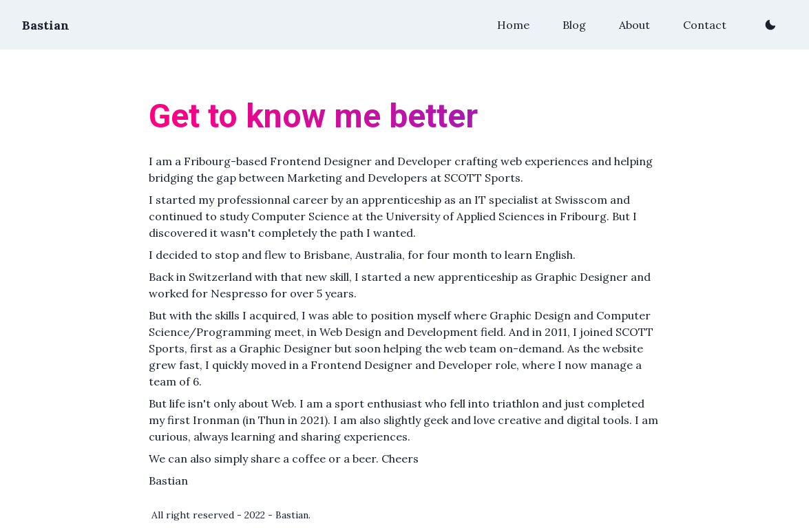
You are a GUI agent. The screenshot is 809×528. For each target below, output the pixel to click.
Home (513, 25)
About (634, 25)
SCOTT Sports (482, 177)
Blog (574, 25)
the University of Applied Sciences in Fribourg (486, 216)
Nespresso (239, 293)
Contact (704, 25)
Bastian (46, 25)
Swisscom (581, 200)
